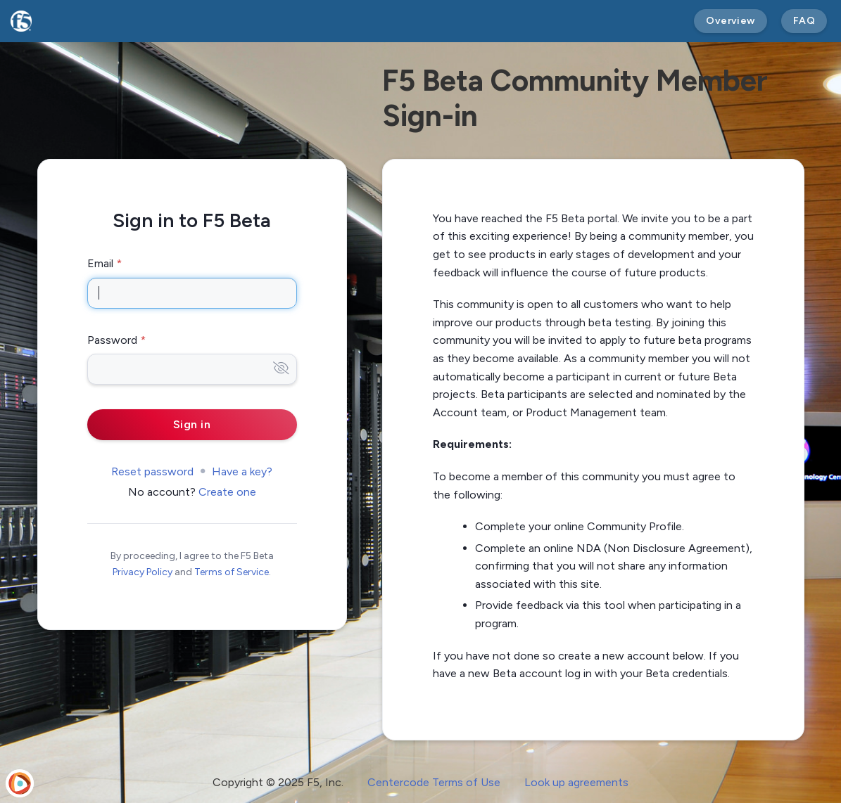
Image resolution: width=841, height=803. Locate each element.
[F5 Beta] (21, 21)
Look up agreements (576, 782)
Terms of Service (231, 572)
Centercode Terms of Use (433, 782)
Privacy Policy (142, 572)
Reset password (152, 471)
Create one (227, 492)
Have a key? (242, 471)
